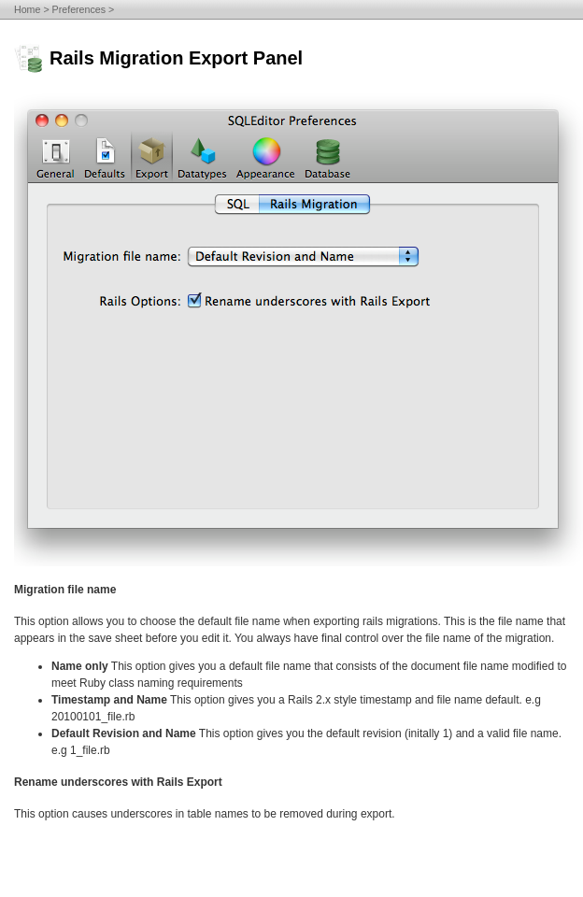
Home (27, 9)
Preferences (79, 9)
